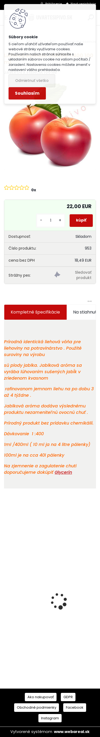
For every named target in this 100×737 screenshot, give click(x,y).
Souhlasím (27, 93)
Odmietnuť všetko (32, 80)
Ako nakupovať (40, 697)
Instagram (50, 718)
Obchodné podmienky (36, 707)
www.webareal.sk (72, 731)
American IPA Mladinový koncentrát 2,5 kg (49, 637)
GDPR (68, 697)
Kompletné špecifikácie (35, 312)
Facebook (74, 707)
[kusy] (50, 220)
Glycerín (63, 472)
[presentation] (7, 591)
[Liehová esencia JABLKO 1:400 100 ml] (50, 125)
